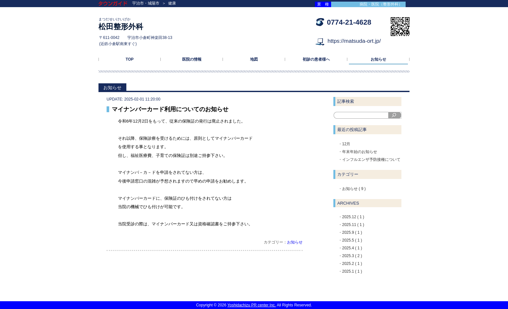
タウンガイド (117, 4)
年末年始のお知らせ (359, 151)
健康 (172, 3)
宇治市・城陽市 (145, 3)
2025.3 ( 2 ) (352, 256)
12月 (346, 144)
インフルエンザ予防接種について (371, 159)
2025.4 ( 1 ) (352, 248)
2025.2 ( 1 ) (352, 263)
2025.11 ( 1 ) (353, 224)
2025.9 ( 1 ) (352, 232)
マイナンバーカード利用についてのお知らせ (170, 109)
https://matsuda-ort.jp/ (354, 41)
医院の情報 (192, 59)
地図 (254, 59)
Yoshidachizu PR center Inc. (251, 305)
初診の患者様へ (316, 59)
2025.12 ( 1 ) (353, 217)
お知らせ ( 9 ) (354, 188)
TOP (129, 59)
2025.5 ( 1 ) (352, 240)
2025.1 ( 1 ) (352, 271)
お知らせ (378, 59)
